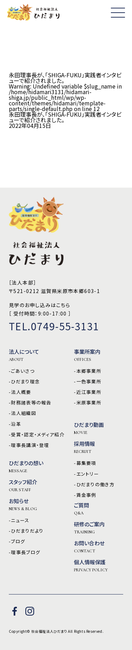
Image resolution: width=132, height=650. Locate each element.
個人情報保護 (91, 565)
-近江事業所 (87, 392)
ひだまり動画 (89, 428)
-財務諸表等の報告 (30, 402)
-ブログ (17, 541)
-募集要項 (85, 463)
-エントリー (86, 474)
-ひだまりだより (26, 531)
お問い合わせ (89, 546)
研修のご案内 (89, 527)
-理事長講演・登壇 (29, 445)
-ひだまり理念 (24, 381)
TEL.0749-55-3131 (54, 326)
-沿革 (15, 424)
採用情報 (84, 447)
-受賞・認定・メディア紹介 (36, 434)
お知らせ (23, 504)
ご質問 (81, 508)
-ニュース (19, 520)
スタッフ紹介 (23, 485)
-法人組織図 (22, 413)
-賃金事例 (85, 495)
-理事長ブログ (24, 552)
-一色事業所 (87, 381)
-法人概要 (20, 392)
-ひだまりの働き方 (94, 484)
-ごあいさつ (21, 371)
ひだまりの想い (26, 466)
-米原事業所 (87, 402)
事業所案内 (87, 355)
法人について (24, 355)
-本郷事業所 (87, 371)
